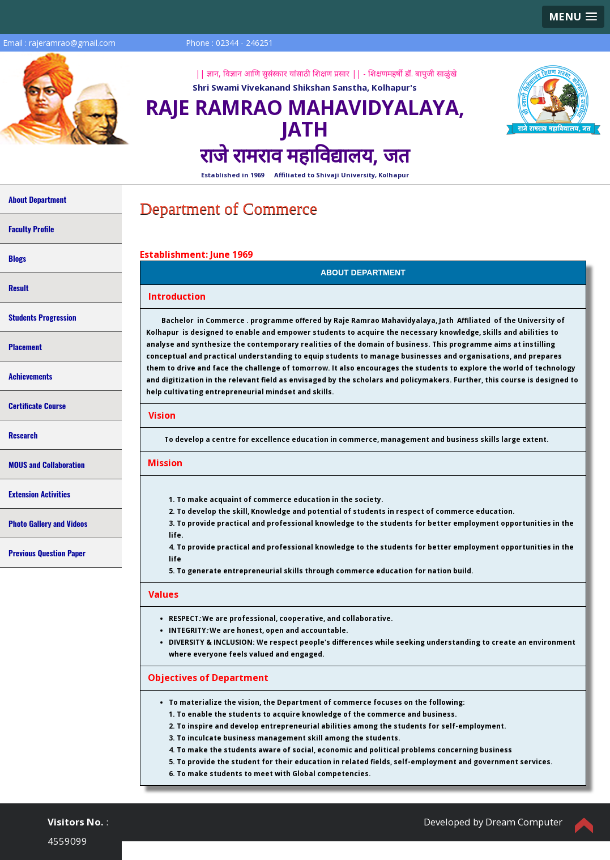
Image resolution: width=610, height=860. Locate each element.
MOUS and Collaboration (46, 464)
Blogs (17, 258)
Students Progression (42, 317)
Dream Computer (523, 821)
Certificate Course (37, 405)
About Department (37, 199)
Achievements (30, 376)
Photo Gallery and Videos (47, 523)
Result (18, 287)
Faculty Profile (31, 229)
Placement (25, 346)
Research (22, 435)
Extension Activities (39, 494)
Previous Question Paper (47, 553)
